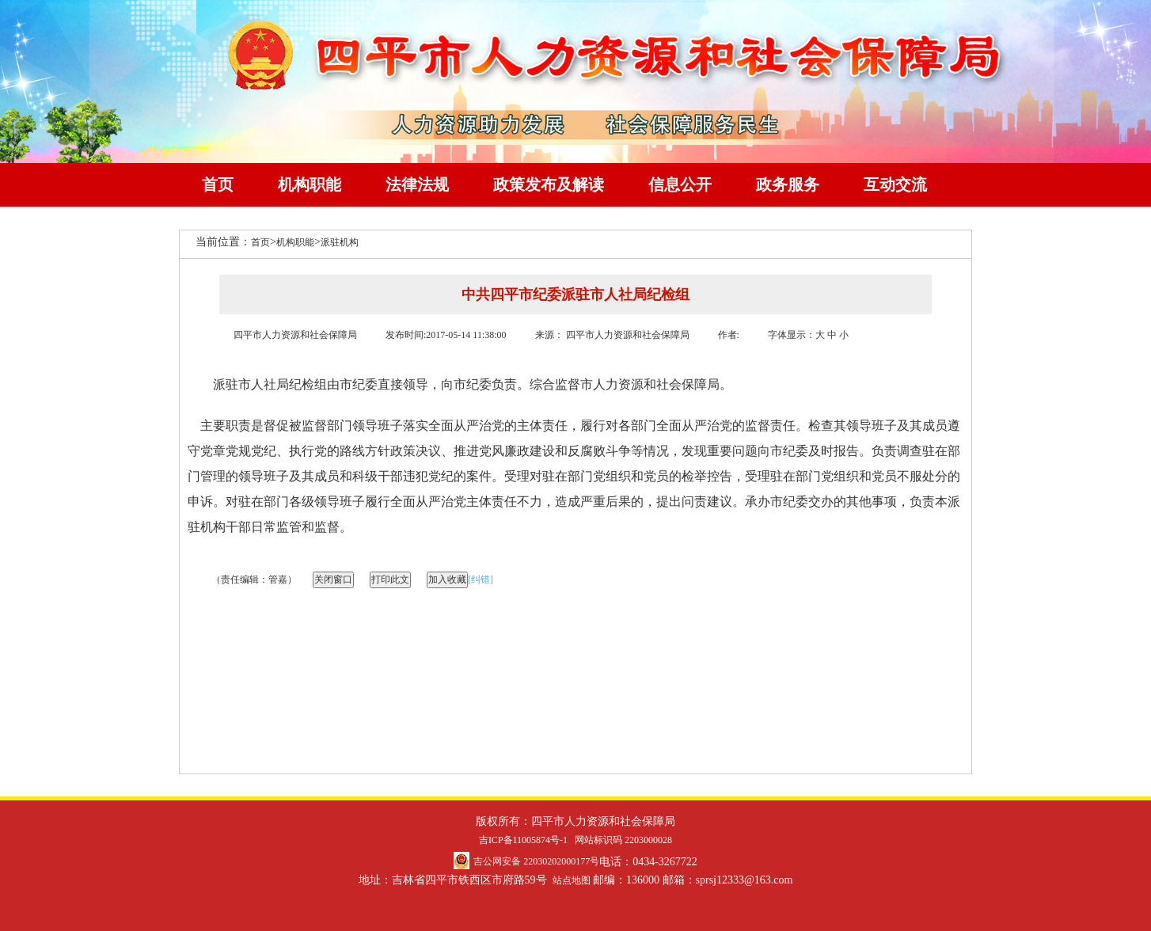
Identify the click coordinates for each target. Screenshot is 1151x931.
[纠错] (480, 579)
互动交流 (895, 184)
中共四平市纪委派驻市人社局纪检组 (575, 294)
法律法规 (417, 184)
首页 (218, 184)
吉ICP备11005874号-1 (523, 840)
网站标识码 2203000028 (623, 840)
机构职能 (309, 184)
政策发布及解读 (548, 184)
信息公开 (680, 184)
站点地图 (572, 880)
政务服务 (787, 184)
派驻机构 (340, 242)
